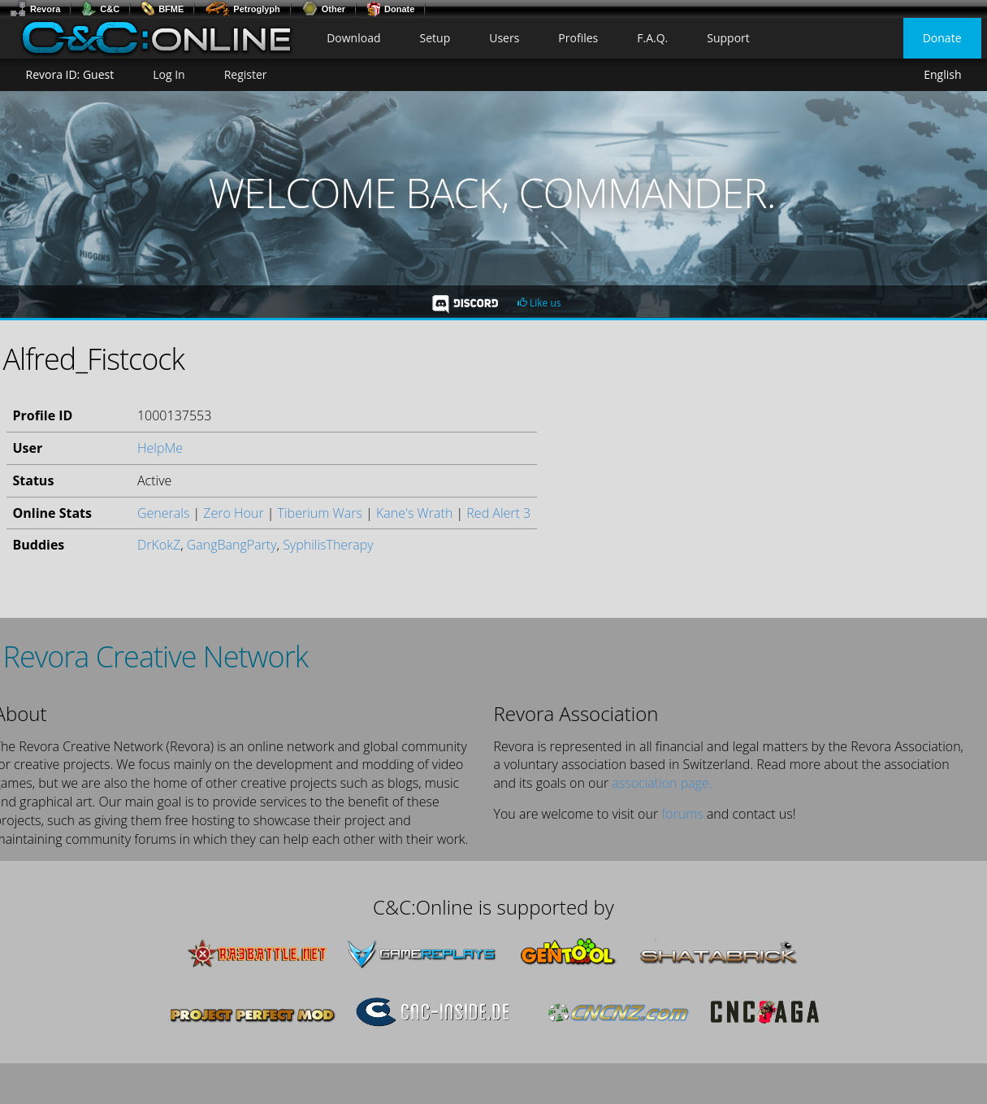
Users (504, 38)
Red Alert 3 (498, 513)
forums (682, 814)
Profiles (578, 38)
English (942, 74)
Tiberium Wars (320, 513)
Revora (35, 9)
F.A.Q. (652, 38)
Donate (390, 9)
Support (728, 38)
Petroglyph (242, 9)
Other (323, 9)
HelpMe (160, 448)
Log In (168, 74)
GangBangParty (232, 545)
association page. (662, 783)
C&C (100, 9)
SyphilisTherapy (328, 545)
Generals (163, 513)
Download (353, 38)
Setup (435, 38)
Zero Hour (233, 513)
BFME (162, 9)
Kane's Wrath (414, 513)
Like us (539, 303)
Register (245, 74)
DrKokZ (158, 545)
